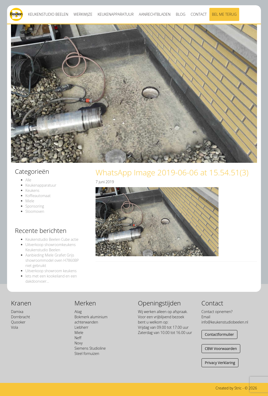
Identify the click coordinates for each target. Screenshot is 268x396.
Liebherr (81, 327)
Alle (28, 179)
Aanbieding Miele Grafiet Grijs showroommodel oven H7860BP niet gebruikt (52, 260)
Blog (181, 14)
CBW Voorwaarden (221, 348)
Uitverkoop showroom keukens (51, 270)
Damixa (17, 311)
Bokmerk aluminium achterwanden (91, 319)
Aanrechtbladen (155, 14)
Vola (14, 327)
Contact (198, 14)
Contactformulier (219, 334)
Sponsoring (34, 206)
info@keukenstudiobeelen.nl (225, 322)
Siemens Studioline (90, 348)
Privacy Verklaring (220, 362)
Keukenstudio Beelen (48, 14)
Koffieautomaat (38, 195)
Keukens (32, 190)
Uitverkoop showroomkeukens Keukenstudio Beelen (50, 247)
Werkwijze (83, 14)
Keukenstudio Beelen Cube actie (52, 239)
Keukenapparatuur (116, 14)
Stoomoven (34, 211)
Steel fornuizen (87, 353)
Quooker (18, 322)
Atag (78, 311)
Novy (79, 343)
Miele (29, 200)
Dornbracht (20, 316)
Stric (238, 388)
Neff (78, 337)
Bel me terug (224, 14)
